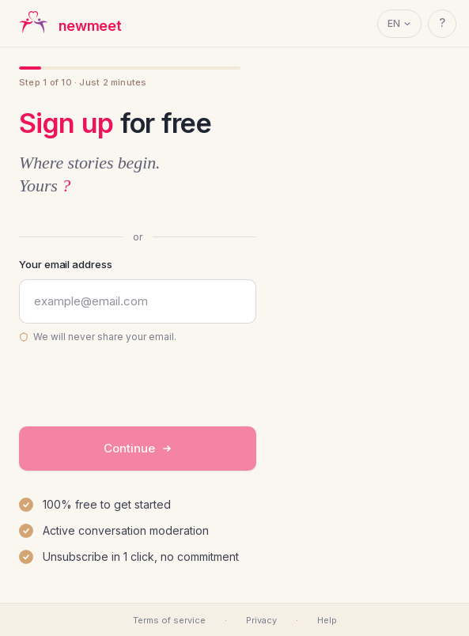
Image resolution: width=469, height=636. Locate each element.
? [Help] (442, 22)
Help (327, 620)
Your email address (65, 264)
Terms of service (169, 620)
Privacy (261, 620)
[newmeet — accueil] (68, 23)
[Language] (399, 23)
